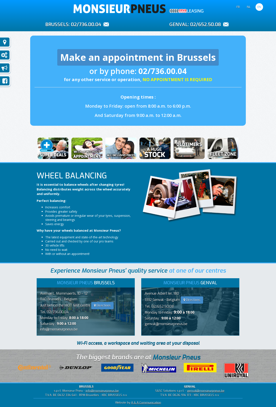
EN (259, 7)
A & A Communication (146, 402)
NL (249, 7)
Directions (102, 305)
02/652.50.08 (205, 24)
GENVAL (178, 24)
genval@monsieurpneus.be (166, 324)
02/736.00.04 (86, 24)
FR (238, 7)
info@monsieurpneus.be (59, 329)
